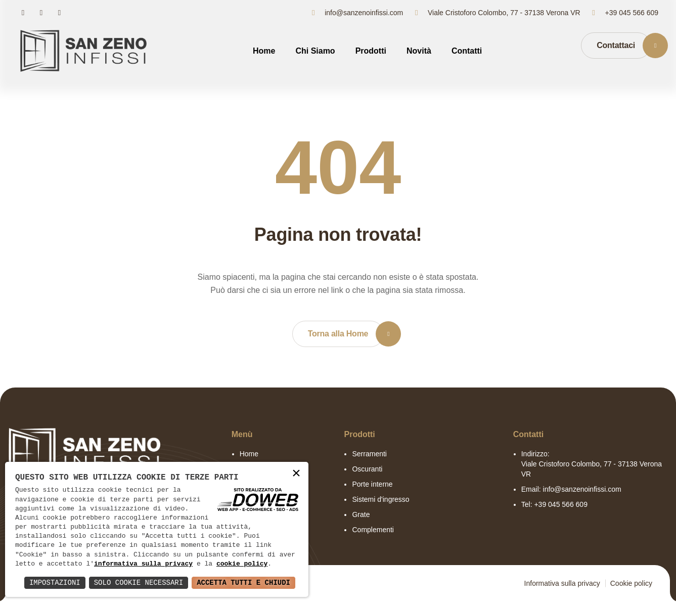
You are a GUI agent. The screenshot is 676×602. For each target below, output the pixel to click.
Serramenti (369, 454)
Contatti (467, 51)
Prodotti (370, 51)
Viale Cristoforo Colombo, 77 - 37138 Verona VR (504, 13)
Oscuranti (367, 469)
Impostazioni (54, 582)
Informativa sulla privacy (562, 583)
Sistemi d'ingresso (380, 499)
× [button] (296, 473)
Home (264, 51)
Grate (361, 514)
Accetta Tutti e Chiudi (243, 582)
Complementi (372, 530)
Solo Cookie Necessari (138, 582)
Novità (419, 51)
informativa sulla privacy (143, 564)
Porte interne (372, 484)
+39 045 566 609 (632, 13)
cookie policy (241, 564)
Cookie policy (631, 583)
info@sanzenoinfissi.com (364, 13)
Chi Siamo (315, 51)
